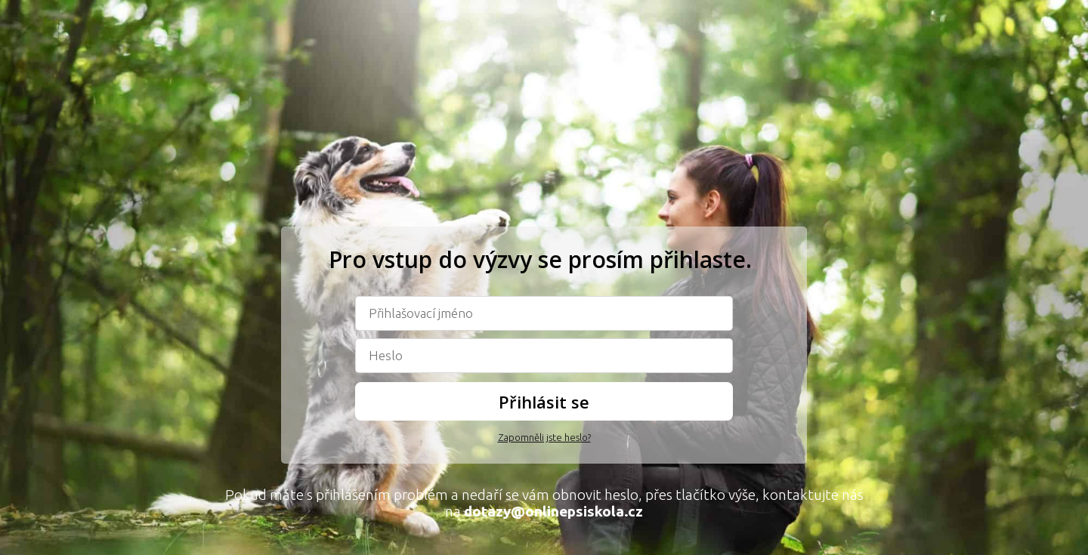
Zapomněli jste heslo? (544, 437)
